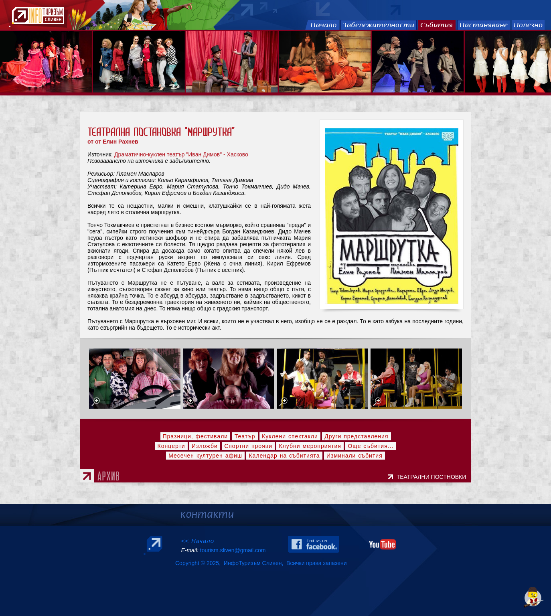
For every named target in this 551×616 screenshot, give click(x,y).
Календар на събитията (284, 455)
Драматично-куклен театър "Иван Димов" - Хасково (181, 154)
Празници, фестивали (195, 436)
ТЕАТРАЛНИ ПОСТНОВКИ (433, 477)
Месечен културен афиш (205, 455)
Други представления (356, 436)
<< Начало (197, 540)
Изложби (205, 446)
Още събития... (370, 446)
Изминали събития (354, 455)
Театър (245, 436)
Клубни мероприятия (310, 446)
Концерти (171, 446)
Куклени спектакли (290, 436)
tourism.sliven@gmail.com (233, 550)
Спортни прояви (248, 446)
